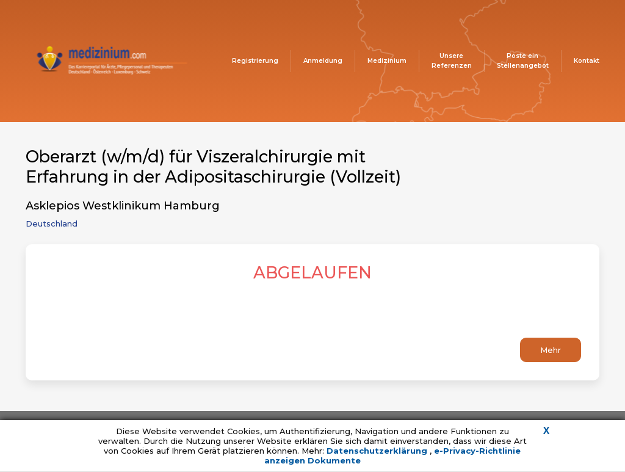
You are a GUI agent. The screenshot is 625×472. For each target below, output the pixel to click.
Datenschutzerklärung (378, 451)
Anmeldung (322, 61)
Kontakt (586, 61)
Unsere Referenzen (452, 61)
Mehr (550, 350)
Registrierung (255, 61)
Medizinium (386, 61)
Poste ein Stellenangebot (523, 61)
